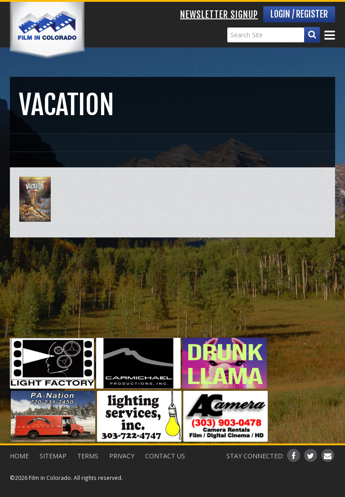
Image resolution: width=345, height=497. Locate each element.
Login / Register (299, 14)
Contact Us (165, 456)
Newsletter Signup (219, 14)
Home (19, 456)
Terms (87, 456)
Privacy (121, 456)
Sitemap (53, 456)
